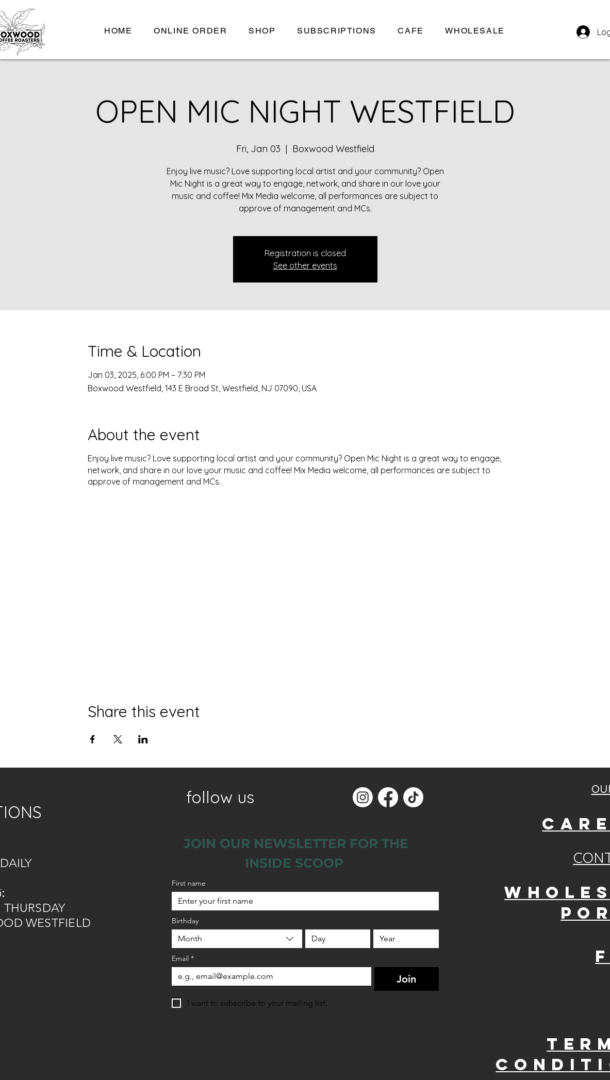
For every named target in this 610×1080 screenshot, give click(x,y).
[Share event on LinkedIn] (143, 739)
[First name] (302, 901)
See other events (305, 265)
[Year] (403, 938)
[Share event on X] (118, 739)
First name (189, 883)
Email (183, 958)
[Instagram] (363, 797)
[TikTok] (413, 797)
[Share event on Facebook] (92, 739)
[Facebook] (388, 797)
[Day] (335, 938)
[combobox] (237, 938)
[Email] (268, 976)
